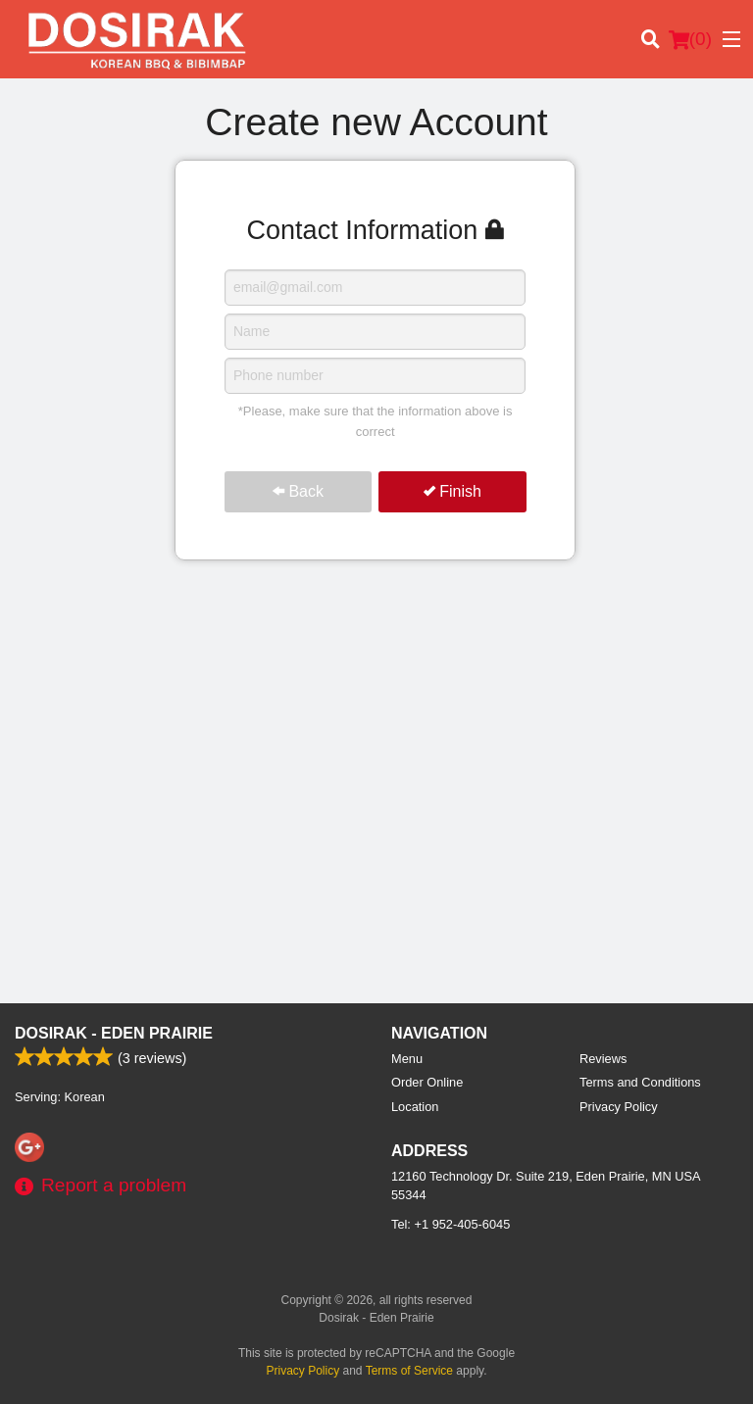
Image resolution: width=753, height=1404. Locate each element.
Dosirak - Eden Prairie (114, 1033)
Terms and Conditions (640, 1082)
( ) (690, 39)
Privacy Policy (618, 1106)
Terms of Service (409, 1371)
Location (414, 1106)
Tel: (450, 1224)
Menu (407, 1058)
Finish (452, 491)
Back (298, 491)
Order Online (427, 1082)
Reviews (603, 1058)
